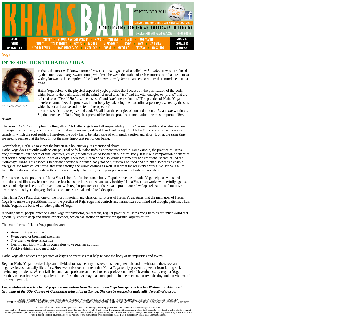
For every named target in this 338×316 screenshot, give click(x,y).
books (71, 302)
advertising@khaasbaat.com (109, 307)
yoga (79, 302)
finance (171, 300)
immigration (157, 300)
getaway (155, 302)
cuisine (129, 302)
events (31, 300)
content (75, 300)
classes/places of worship (98, 300)
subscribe (62, 300)
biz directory (45, 300)
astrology (116, 302)
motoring (142, 302)
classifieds (169, 302)
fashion (43, 302)
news (120, 300)
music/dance (57, 302)
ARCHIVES (183, 302)
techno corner (16, 302)
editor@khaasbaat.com (72, 307)
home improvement (96, 302)
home (21, 300)
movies (32, 302)
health (143, 300)
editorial (131, 300)
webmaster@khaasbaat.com (147, 307)
